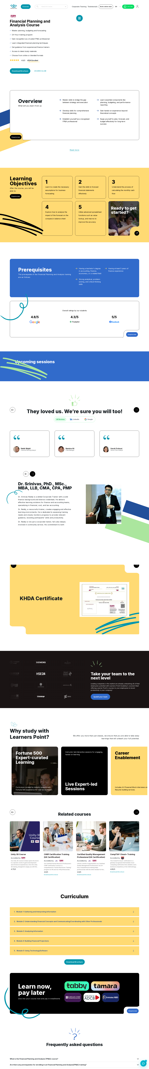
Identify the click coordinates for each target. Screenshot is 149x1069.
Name (83, 856)
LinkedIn (74, 411)
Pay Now (54, 968)
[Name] (105, 860)
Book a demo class (106, 6)
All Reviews (60, 411)
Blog (52, 939)
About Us (54, 935)
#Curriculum (40, 71)
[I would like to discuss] (105, 889)
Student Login (55, 954)
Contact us (128, 901)
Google (89, 411)
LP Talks (53, 950)
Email (83, 875)
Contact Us (54, 946)
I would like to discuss (89, 885)
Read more (74, 820)
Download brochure (20, 71)
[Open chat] (143, 1063)
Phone (83, 865)
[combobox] (51, 6)
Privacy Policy (56, 957)
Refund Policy (55, 965)
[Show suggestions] (65, 6)
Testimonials (92, 6)
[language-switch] (118, 6)
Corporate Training (79, 6)
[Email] (105, 878)
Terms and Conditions (59, 961)
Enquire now (16, 137)
